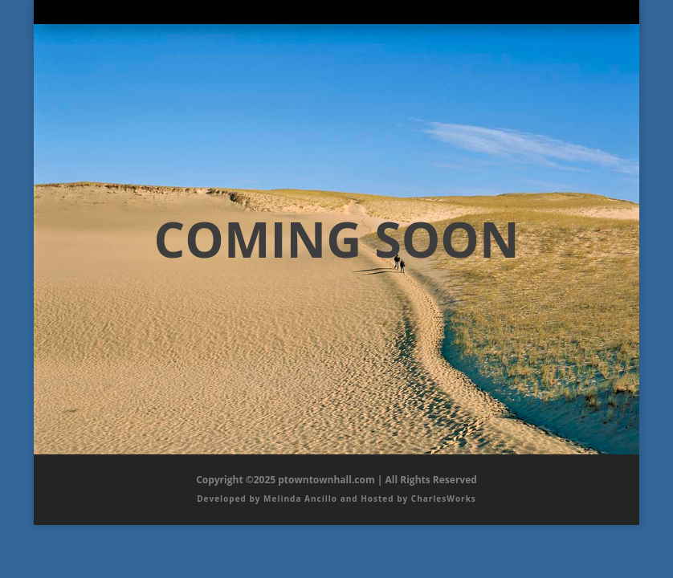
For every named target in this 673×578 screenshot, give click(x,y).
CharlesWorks (443, 498)
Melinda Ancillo (300, 498)
